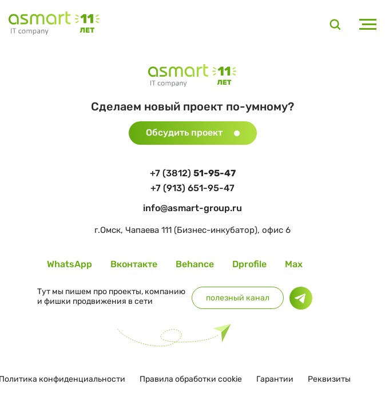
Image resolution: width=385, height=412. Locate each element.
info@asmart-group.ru (192, 208)
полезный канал (237, 298)
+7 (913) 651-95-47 (192, 188)
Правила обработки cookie (191, 379)
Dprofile (249, 264)
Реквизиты (329, 379)
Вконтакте (133, 264)
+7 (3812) (193, 173)
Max (294, 264)
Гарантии (274, 379)
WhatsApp (69, 264)
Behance (195, 264)
